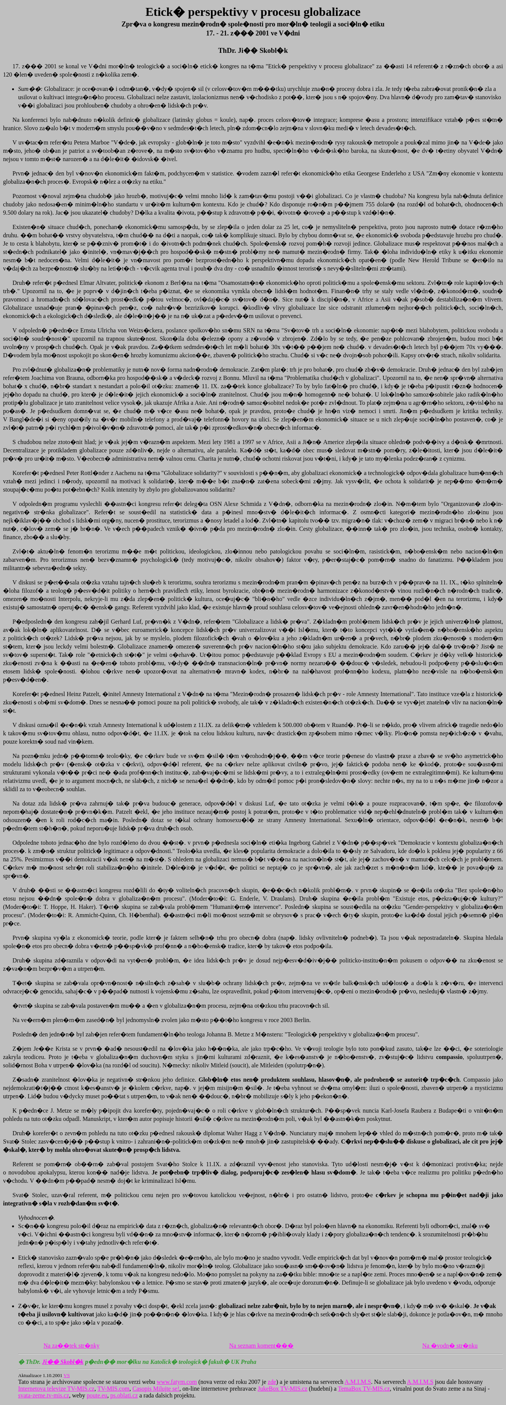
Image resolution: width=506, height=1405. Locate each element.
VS (66, 1375)
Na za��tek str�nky (71, 1345)
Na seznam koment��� (261, 1345)
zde (272, 1382)
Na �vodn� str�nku (450, 1345)
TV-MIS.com (113, 1388)
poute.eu (97, 1395)
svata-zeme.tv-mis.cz (43, 1395)
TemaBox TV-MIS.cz (364, 1388)
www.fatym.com (177, 1382)
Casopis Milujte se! (155, 1388)
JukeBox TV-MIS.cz (283, 1388)
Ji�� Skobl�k (63, 1362)
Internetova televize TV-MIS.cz (56, 1388)
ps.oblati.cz (124, 1395)
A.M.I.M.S (358, 1382)
